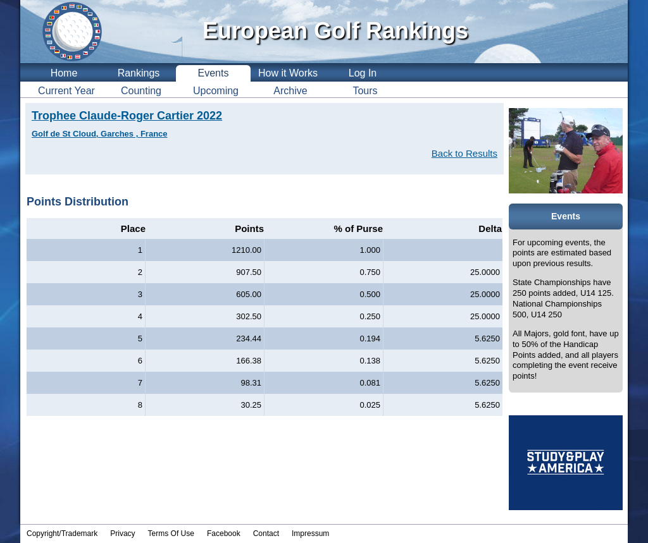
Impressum (310, 533)
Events (213, 73)
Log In (363, 73)
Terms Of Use (171, 533)
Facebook (223, 533)
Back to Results (464, 153)
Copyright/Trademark (62, 533)
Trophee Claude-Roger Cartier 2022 (127, 115)
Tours (364, 90)
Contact (266, 533)
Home (64, 73)
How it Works (288, 73)
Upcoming (216, 90)
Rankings (139, 73)
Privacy (122, 533)
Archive (290, 90)
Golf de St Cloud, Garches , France (100, 133)
